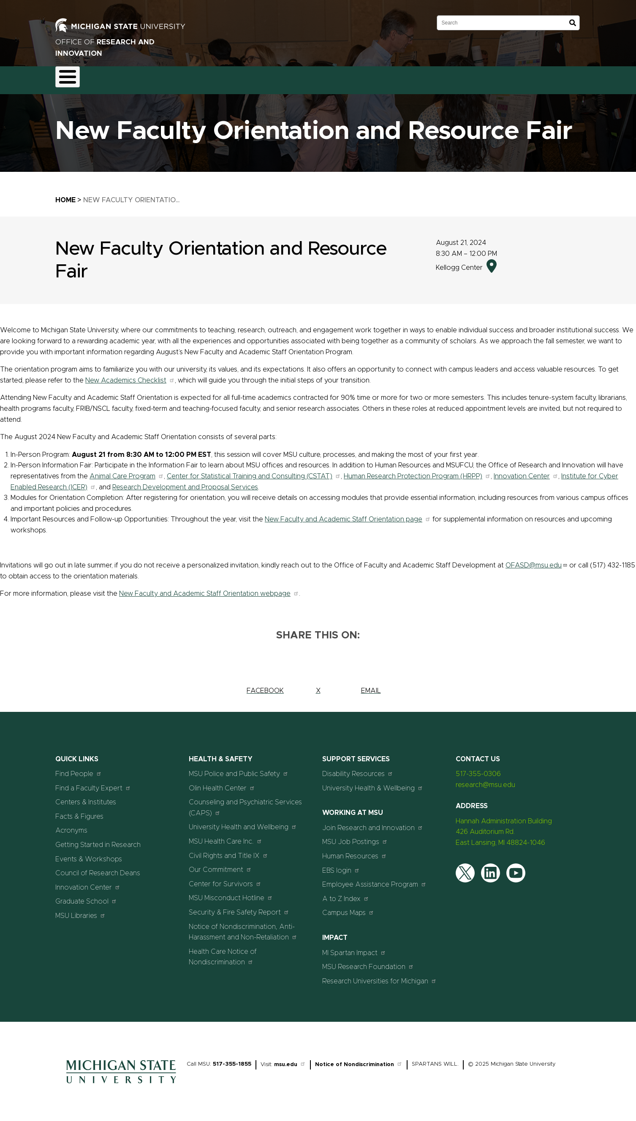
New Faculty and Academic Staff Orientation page (348, 514)
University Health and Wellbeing (243, 822)
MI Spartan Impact (354, 947)
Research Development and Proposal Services (185, 482)
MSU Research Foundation (368, 962)
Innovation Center (526, 471)
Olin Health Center (222, 783)
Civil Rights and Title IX (228, 850)
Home (65, 195)
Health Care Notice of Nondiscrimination (223, 952)
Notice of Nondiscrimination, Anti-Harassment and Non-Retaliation (243, 927)
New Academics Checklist (130, 375)
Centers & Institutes (85, 797)
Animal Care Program (127, 471)
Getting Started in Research (98, 839)
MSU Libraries (80, 910)
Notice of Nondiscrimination (358, 1060)
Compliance (186, 78)
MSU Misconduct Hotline (231, 893)
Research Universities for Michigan (379, 976)
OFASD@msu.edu (537, 560)
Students (415, 78)
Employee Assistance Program (374, 879)
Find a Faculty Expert (93, 783)
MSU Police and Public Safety (238, 769)
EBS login (341, 865)
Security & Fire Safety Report (239, 907)
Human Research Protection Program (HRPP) (417, 471)
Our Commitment (220, 865)
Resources (303, 78)
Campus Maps (348, 908)
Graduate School (86, 896)
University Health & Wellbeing (372, 783)
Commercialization (246, 78)
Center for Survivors (225, 878)
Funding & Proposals (125, 78)
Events (376, 78)
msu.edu (290, 1060)
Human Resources (354, 851)
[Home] (121, 1081)
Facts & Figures (79, 811)
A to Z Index (345, 893)
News (341, 78)
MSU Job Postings (355, 837)
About (72, 78)
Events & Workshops (88, 854)
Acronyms (71, 825)
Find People (78, 769)
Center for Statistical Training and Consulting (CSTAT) (254, 471)
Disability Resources (357, 769)
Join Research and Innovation (372, 822)
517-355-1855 (232, 1059)
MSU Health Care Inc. (225, 836)
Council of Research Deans (97, 868)
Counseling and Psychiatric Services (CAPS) (245, 803)
